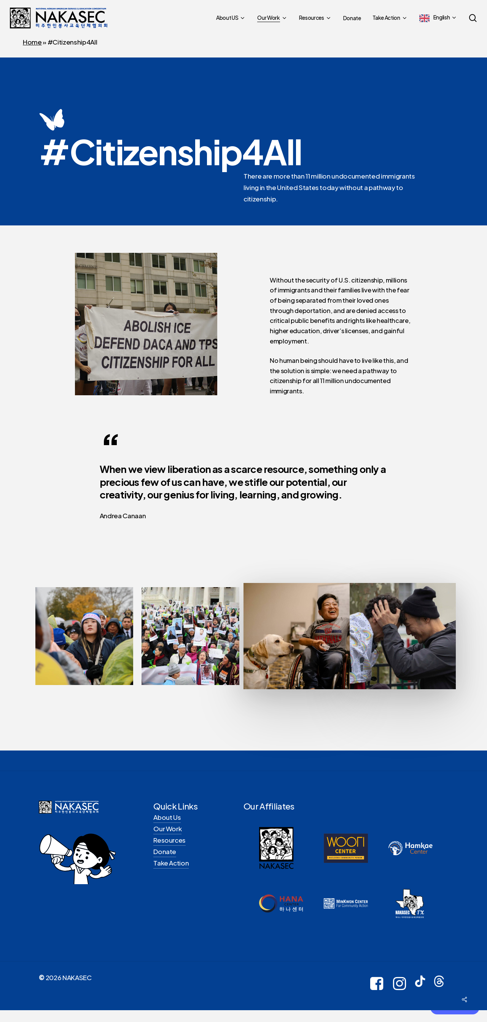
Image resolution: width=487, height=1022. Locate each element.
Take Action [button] (171, 866)
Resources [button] (169, 843)
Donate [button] (164, 855)
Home (32, 42)
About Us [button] (167, 820)
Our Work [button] (167, 832)
